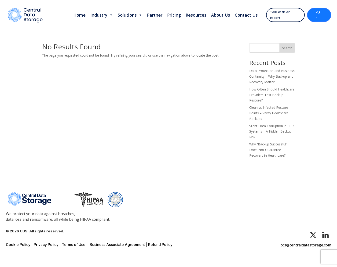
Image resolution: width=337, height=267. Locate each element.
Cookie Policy (18, 244)
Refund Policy (160, 244)
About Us (220, 15)
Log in (317, 15)
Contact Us (246, 15)
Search (287, 48)
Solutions (130, 15)
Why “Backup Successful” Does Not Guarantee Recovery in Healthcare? (268, 150)
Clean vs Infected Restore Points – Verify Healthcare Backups (268, 113)
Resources (196, 15)
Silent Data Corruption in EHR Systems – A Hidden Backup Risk (271, 131)
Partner (154, 15)
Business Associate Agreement (117, 244)
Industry (101, 15)
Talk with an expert (280, 15)
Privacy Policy (46, 244)
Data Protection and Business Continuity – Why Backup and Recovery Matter (272, 76)
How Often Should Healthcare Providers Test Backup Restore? (271, 95)
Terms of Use (73, 244)
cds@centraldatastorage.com (306, 245)
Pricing (174, 15)
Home (79, 15)
